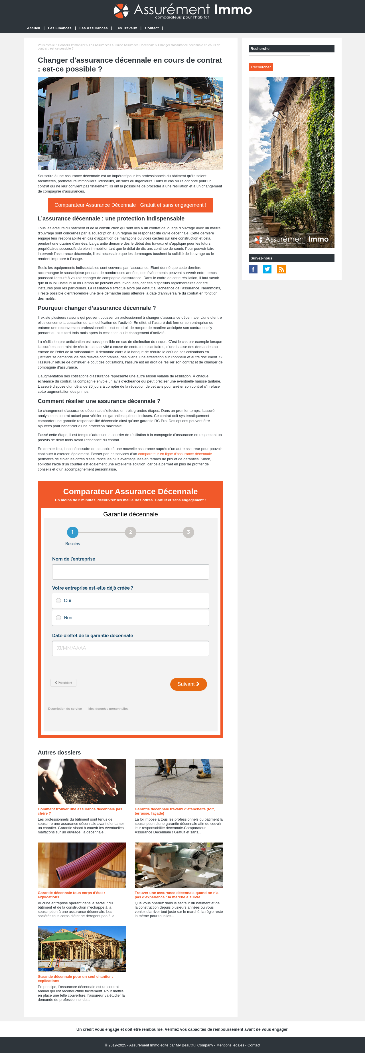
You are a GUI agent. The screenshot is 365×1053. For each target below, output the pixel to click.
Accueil (33, 28)
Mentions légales (230, 1045)
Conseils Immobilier (71, 45)
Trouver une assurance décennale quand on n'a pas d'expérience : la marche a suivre (177, 895)
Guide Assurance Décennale (134, 45)
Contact (152, 28)
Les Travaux (126, 28)
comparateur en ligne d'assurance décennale (175, 454)
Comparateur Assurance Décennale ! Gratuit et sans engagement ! (130, 205)
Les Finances (59, 28)
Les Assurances (93, 28)
